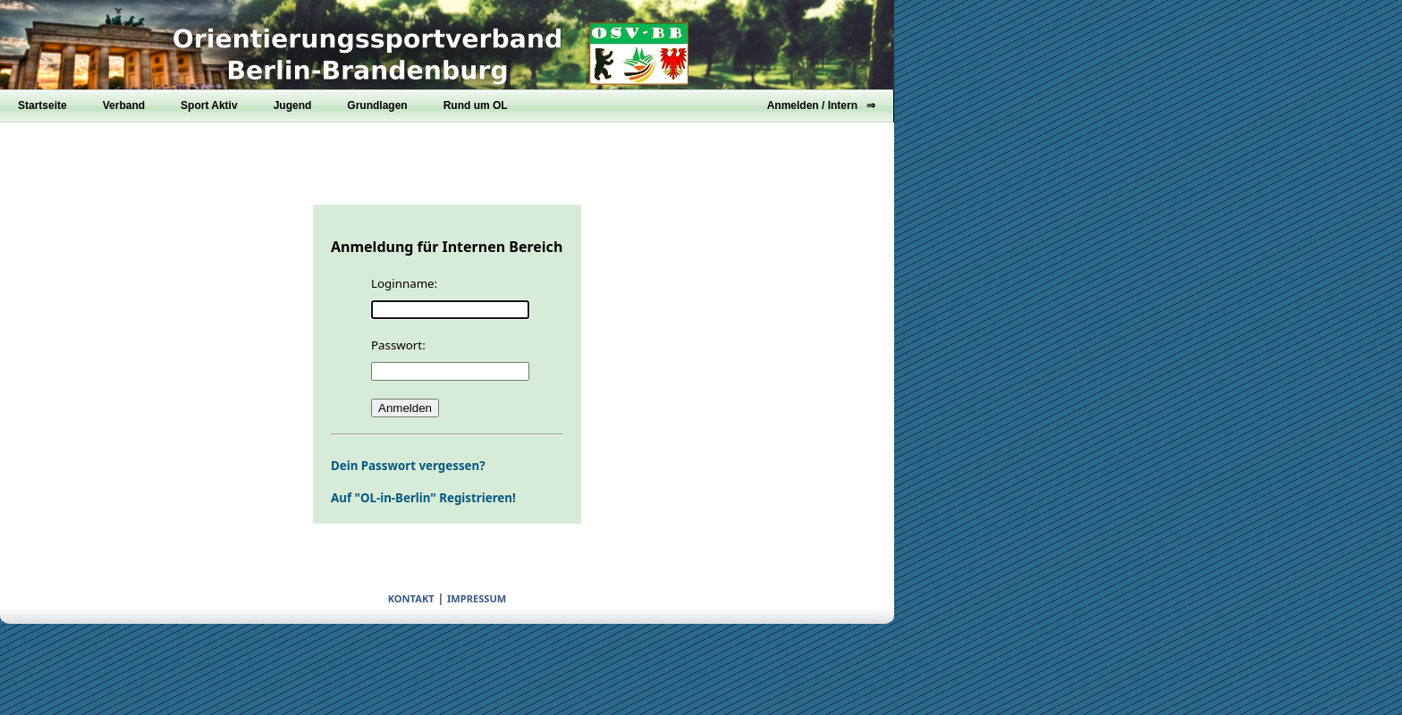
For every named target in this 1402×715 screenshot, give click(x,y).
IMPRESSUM (476, 598)
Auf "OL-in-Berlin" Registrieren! (423, 498)
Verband (124, 105)
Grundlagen (377, 105)
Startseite (42, 105)
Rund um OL (475, 105)
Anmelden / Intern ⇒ (821, 105)
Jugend (293, 105)
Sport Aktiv (209, 105)
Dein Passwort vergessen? (408, 466)
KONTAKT (411, 598)
